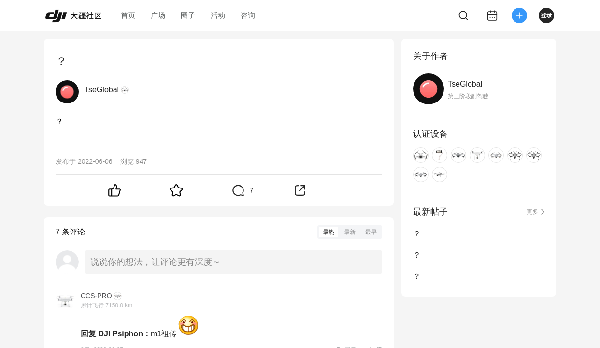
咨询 (248, 15)
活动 (218, 15)
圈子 (188, 15)
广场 (158, 15)
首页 (128, 15)
